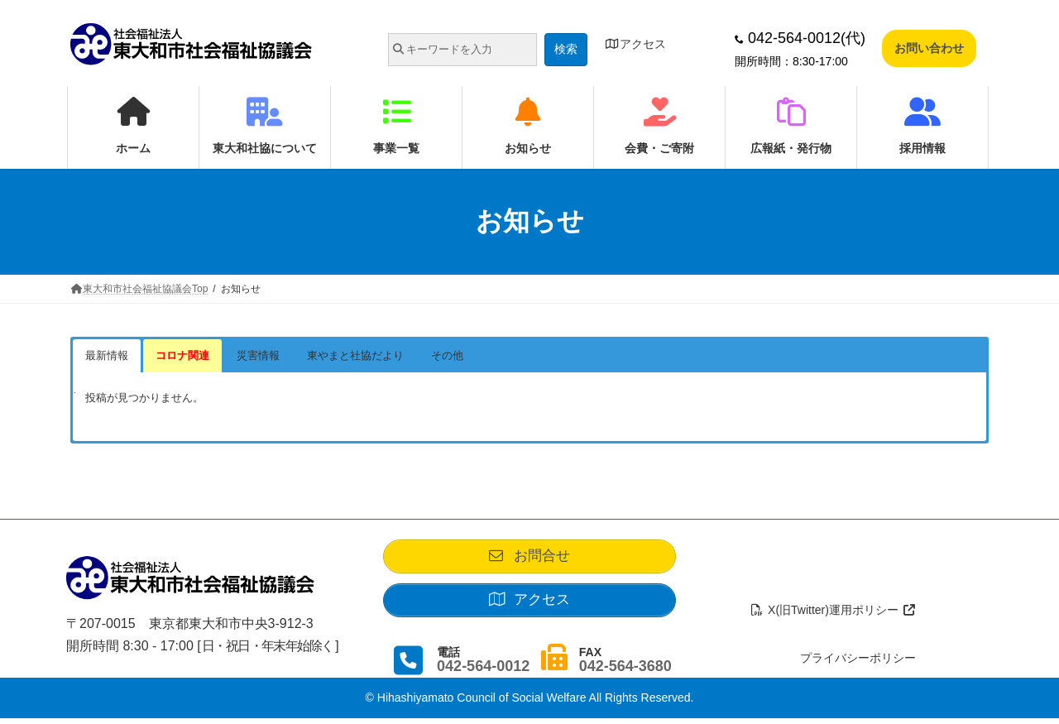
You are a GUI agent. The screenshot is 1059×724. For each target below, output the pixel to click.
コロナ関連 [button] (182, 355)
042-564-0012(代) (800, 38)
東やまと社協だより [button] (355, 355)
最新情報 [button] (106, 355)
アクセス (635, 43)
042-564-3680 (625, 671)
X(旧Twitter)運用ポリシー (833, 614)
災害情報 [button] (258, 355)
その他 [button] (447, 355)
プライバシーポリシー (858, 663)
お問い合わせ (929, 48)
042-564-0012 (483, 671)
